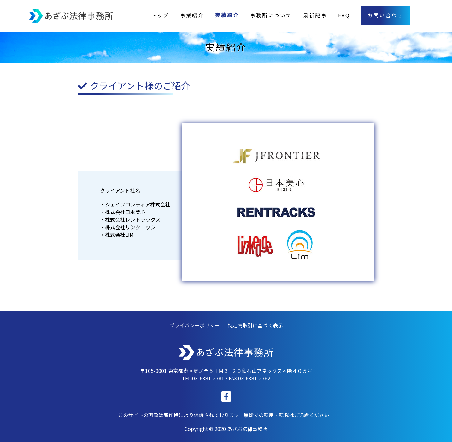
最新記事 (315, 15)
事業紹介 (192, 15)
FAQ (344, 15)
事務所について (271, 15)
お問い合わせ (385, 15)
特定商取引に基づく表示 (255, 325)
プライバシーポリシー (194, 325)
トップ (160, 15)
